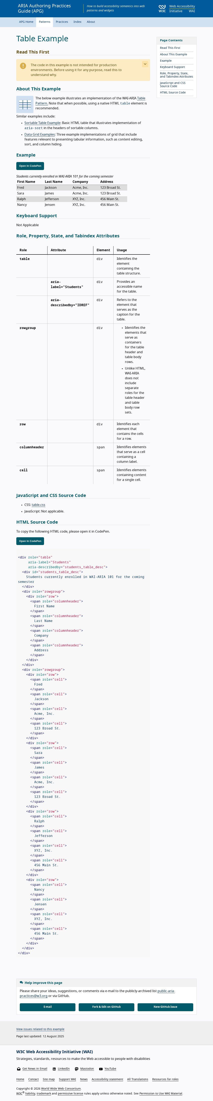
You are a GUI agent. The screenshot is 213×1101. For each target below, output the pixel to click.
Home (20, 1079)
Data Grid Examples (39, 134)
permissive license (70, 1093)
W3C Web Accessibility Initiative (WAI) (54, 1052)
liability (30, 1093)
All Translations (137, 1079)
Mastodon (87, 1068)
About (91, 22)
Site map (49, 1079)
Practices (62, 22)
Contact (33, 1079)
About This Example (173, 54)
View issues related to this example (40, 1029)
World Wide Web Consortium (61, 1088)
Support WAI (67, 1079)
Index (77, 22)
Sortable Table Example (42, 123)
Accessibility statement (107, 1079)
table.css (38, 505)
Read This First (170, 48)
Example (166, 60)
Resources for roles (165, 1079)
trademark (44, 1093)
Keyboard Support (172, 67)
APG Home (26, 22)
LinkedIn (64, 1068)
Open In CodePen (30, 165)
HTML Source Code (173, 92)
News (84, 1079)
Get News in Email (34, 1068)
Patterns (44, 22)
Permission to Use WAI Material (160, 1093)
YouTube (110, 1068)
